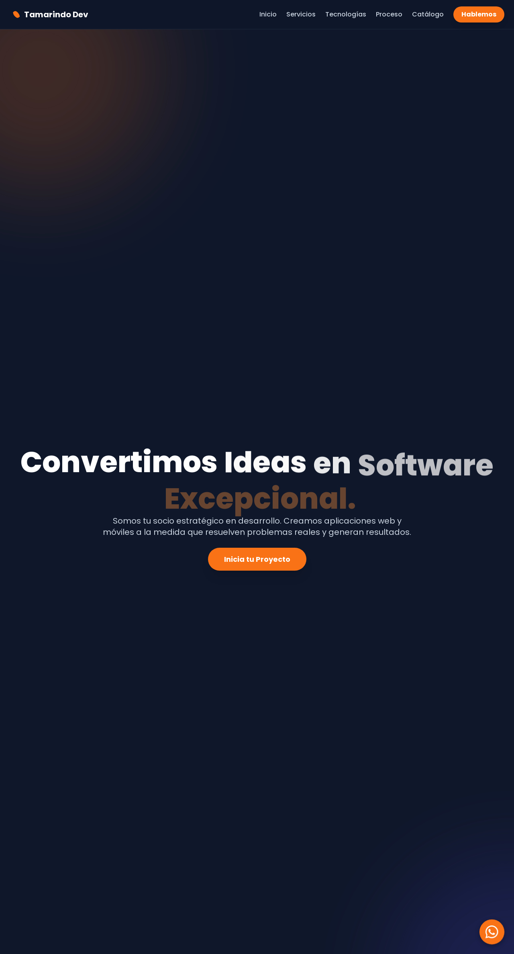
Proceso (389, 14)
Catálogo (428, 14)
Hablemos (478, 14)
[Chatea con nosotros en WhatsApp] (491, 931)
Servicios (301, 14)
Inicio (268, 14)
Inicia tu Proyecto (257, 559)
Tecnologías (345, 14)
